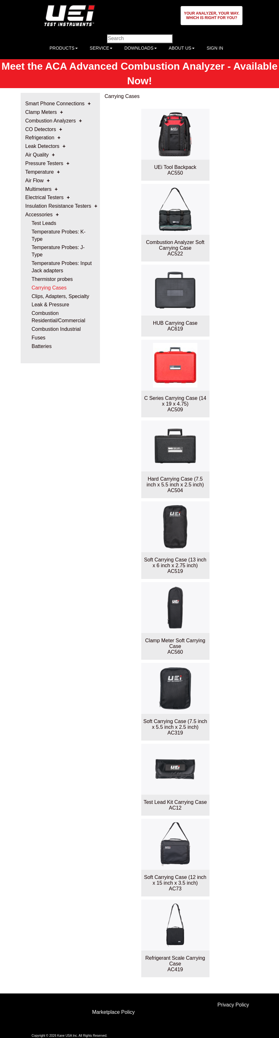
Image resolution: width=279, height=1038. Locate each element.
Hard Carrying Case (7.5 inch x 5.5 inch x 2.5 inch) (175, 481)
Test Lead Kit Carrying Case (175, 802)
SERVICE (101, 48)
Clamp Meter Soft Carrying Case (175, 643)
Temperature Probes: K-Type (59, 235)
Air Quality (37, 154)
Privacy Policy (233, 1004)
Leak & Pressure (50, 304)
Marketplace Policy (113, 1012)
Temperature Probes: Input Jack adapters (62, 267)
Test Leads (44, 223)
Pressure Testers (44, 163)
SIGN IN (215, 48)
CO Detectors (40, 129)
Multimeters (38, 189)
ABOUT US (182, 48)
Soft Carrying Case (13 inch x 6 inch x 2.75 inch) (175, 562)
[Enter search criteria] (140, 38)
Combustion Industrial (56, 329)
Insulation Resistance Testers (58, 206)
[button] (211, 15)
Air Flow (34, 180)
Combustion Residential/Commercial (58, 316)
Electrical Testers (44, 197)
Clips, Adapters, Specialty (60, 296)
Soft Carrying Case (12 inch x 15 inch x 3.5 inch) (175, 880)
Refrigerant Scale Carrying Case (175, 960)
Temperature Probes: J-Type (58, 251)
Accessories (39, 214)
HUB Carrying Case (175, 323)
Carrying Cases (49, 287)
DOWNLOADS (140, 48)
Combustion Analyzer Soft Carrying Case (175, 245)
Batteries (42, 346)
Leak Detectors (42, 146)
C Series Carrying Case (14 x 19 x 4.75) (175, 401)
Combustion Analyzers (50, 120)
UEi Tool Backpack (175, 167)
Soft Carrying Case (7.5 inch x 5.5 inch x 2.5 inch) (175, 724)
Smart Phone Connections (55, 103)
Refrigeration (40, 137)
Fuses (39, 337)
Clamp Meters (41, 112)
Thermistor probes (52, 279)
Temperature (39, 172)
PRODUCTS (64, 48)
